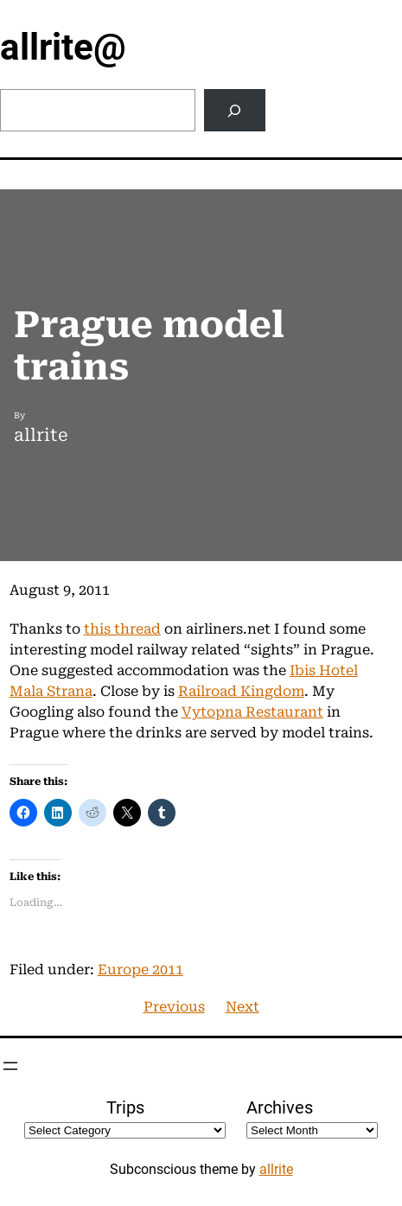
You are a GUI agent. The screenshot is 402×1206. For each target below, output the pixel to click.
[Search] (234, 110)
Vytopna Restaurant (252, 712)
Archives (279, 1107)
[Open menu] (10, 1066)
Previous (174, 1007)
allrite (276, 1169)
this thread (122, 629)
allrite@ (63, 47)
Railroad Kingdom (241, 691)
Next (242, 1007)
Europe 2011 (140, 969)
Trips (125, 1107)
